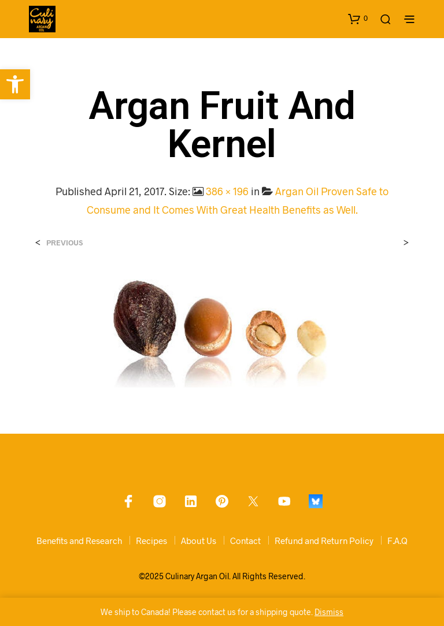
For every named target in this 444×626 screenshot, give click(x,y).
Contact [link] (245, 540)
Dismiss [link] (328, 612)
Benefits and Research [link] (79, 540)
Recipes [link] (151, 540)
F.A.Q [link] (397, 540)
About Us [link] (198, 540)
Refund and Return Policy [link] (324, 540)
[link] (15, 84)
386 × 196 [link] (227, 191)
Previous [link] (64, 243)
